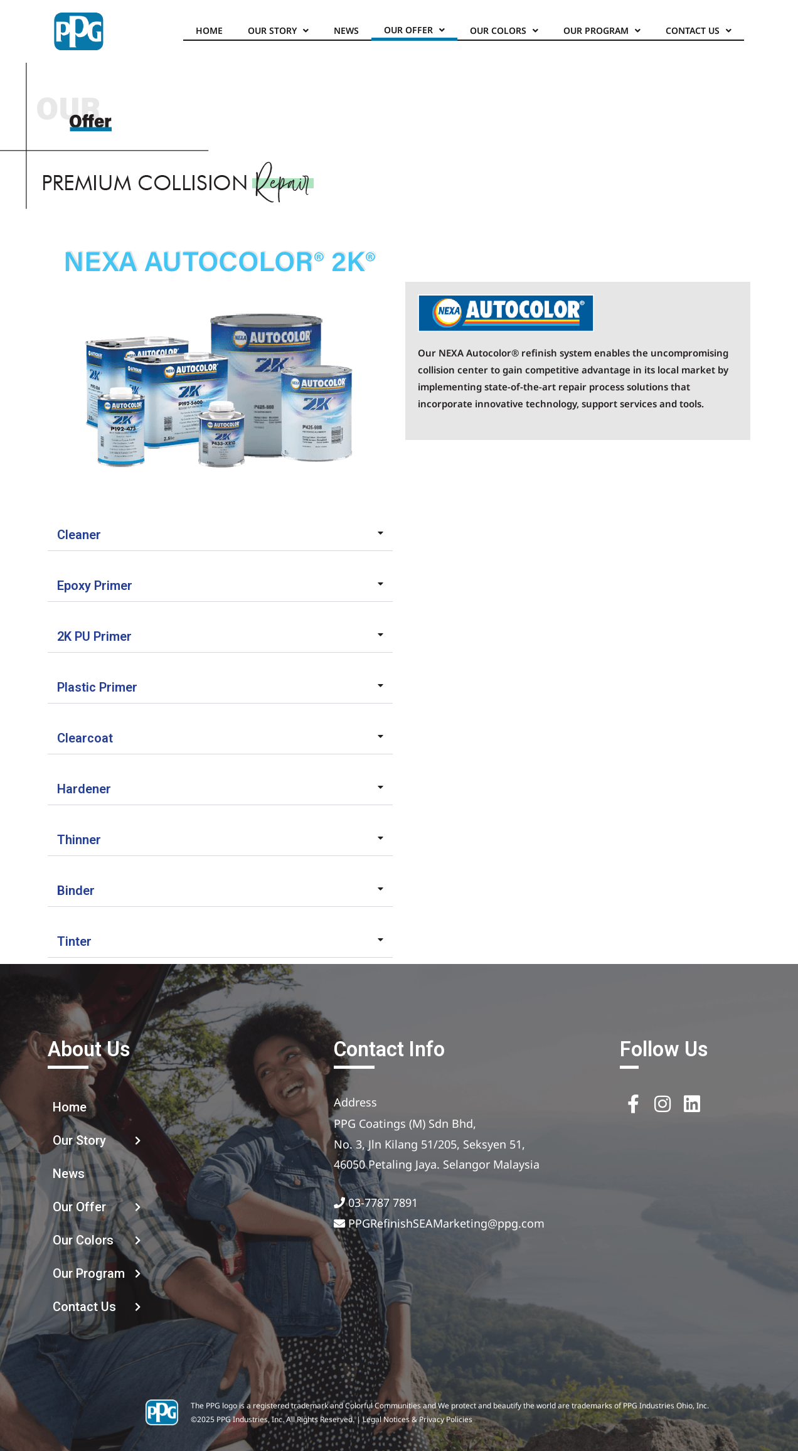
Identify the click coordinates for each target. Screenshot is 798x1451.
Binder (76, 890)
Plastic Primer (97, 687)
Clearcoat (85, 738)
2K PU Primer (94, 636)
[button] (220, 535)
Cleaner (79, 534)
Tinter (74, 941)
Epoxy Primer (94, 585)
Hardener (84, 788)
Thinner (79, 839)
